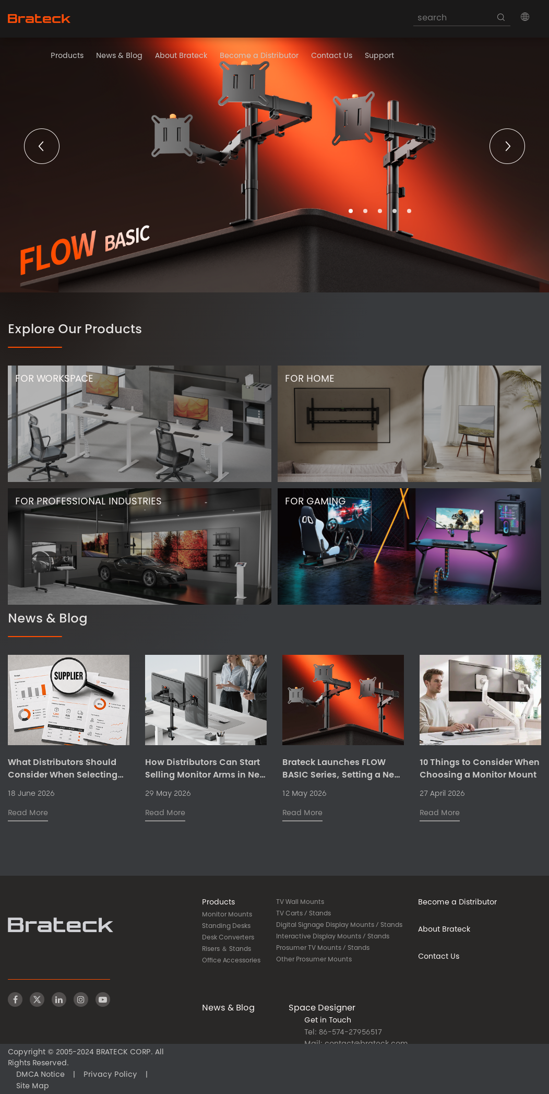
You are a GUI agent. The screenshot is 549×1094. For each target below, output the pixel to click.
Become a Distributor (259, 56)
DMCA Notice (40, 1075)
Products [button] (67, 56)
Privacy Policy (110, 1075)
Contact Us (331, 56)
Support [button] (379, 56)
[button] (525, 16)
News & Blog (119, 56)
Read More (28, 813)
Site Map (32, 1086)
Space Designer (322, 1008)
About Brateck (181, 56)
